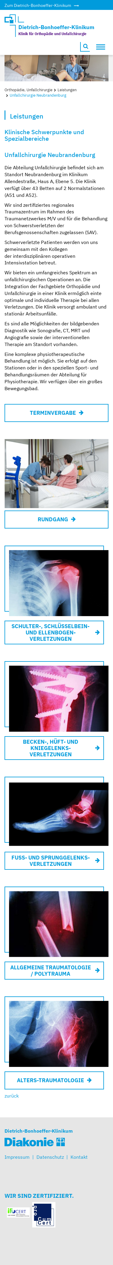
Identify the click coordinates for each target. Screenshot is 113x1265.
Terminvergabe (53, 412)
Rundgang (53, 519)
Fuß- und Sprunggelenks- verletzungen (50, 860)
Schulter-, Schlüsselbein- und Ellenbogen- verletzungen (50, 632)
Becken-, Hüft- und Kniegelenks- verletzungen (50, 748)
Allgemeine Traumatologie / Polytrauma (50, 970)
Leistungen (67, 89)
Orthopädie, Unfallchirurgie (28, 89)
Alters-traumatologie (50, 1080)
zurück (12, 1096)
